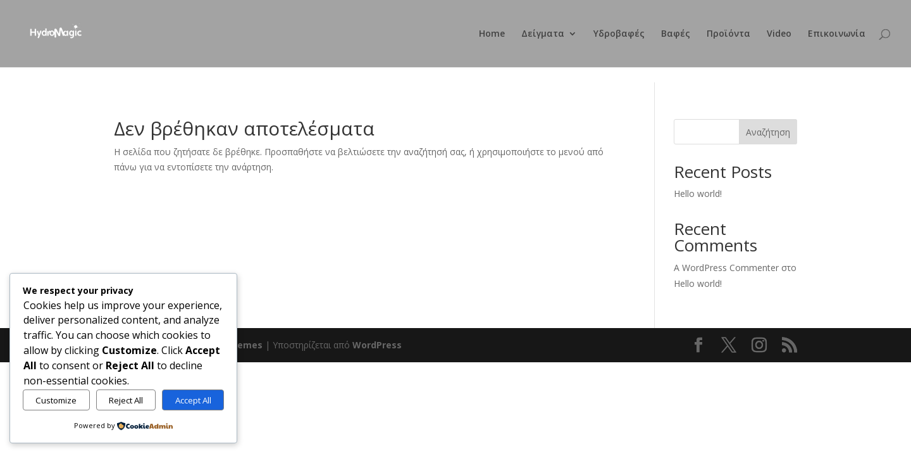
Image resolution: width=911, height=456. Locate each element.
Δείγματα (542, 34)
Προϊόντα (728, 34)
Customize (56, 400)
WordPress (377, 345)
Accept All (193, 400)
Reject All (126, 400)
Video (779, 34)
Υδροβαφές (619, 34)
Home (492, 34)
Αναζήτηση (768, 132)
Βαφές (675, 34)
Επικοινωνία (836, 34)
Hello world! (698, 193)
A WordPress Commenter (726, 268)
